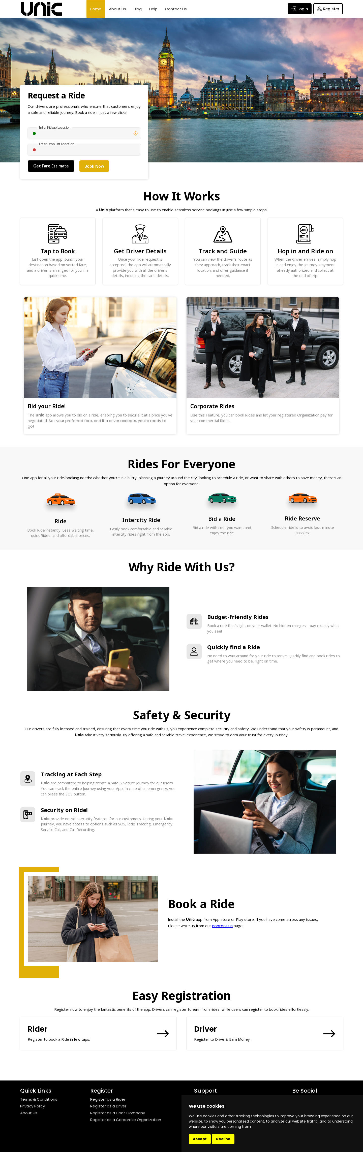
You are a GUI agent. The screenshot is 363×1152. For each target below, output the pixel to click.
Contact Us (176, 9)
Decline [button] (223, 1138)
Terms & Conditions (38, 1099)
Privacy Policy (32, 1106)
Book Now (94, 166)
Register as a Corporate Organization (125, 1120)
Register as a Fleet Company (117, 1113)
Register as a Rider (107, 1099)
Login (299, 9)
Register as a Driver (108, 1106)
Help (153, 9)
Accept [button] (200, 1138)
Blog (138, 9)
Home (95, 9)
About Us (117, 9)
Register (328, 9)
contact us (222, 925)
